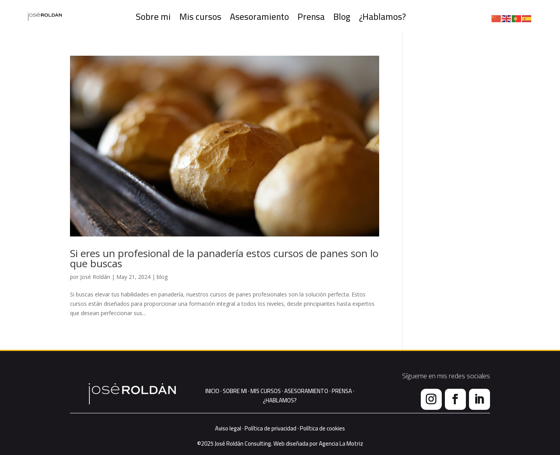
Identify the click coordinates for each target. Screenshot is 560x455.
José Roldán (95, 276)
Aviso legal (228, 428)
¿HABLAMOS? (280, 400)
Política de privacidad (270, 428)
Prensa (312, 16)
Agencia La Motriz (341, 443)
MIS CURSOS (265, 391)
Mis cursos (201, 16)
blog (162, 276)
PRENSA (342, 391)
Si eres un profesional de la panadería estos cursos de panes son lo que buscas (224, 258)
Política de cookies (322, 428)
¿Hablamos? (383, 16)
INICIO (212, 391)
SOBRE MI (234, 391)
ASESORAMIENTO (306, 391)
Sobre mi (155, 16)
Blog (342, 16)
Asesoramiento (260, 16)
